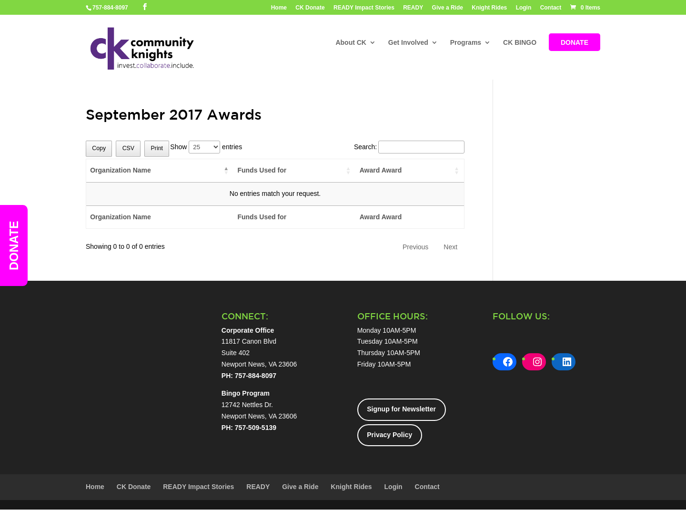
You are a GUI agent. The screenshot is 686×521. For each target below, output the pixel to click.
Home (279, 8)
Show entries (206, 147)
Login (524, 8)
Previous (415, 247)
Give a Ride (447, 8)
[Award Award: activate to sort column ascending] (410, 171)
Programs (465, 43)
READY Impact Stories (363, 8)
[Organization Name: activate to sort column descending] (159, 171)
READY (413, 8)
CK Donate (309, 8)
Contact (551, 8)
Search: (409, 147)
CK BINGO (519, 43)
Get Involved (408, 43)
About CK (350, 43)
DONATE (574, 43)
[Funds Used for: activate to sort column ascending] (294, 171)
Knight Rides (489, 8)
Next (450, 247)
